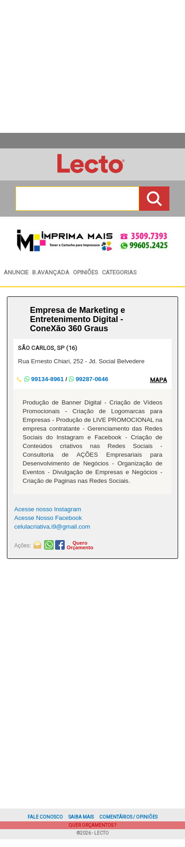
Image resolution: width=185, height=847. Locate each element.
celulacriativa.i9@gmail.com (52, 526)
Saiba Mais (81, 817)
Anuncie (16, 272)
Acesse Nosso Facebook (48, 517)
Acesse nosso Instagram (47, 509)
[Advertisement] (89, 673)
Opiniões (85, 272)
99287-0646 (88, 379)
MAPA (158, 380)
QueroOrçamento (80, 545)
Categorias (119, 272)
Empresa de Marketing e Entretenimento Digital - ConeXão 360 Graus (77, 319)
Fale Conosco (45, 817)
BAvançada (50, 272)
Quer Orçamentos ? (92, 825)
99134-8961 (45, 379)
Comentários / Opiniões (128, 817)
